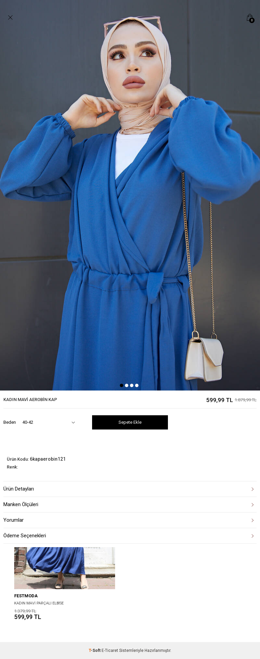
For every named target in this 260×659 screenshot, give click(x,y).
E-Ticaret (110, 650)
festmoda (26, 596)
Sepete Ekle (130, 422)
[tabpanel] (130, 195)
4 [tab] (136, 385)
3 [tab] (131, 385)
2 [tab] (126, 385)
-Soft (95, 650)
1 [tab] (121, 385)
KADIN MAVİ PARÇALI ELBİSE (39, 603)
